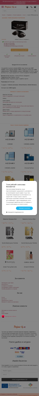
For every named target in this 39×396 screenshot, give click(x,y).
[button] (14, 212)
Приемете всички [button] (24, 208)
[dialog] (19, 198)
